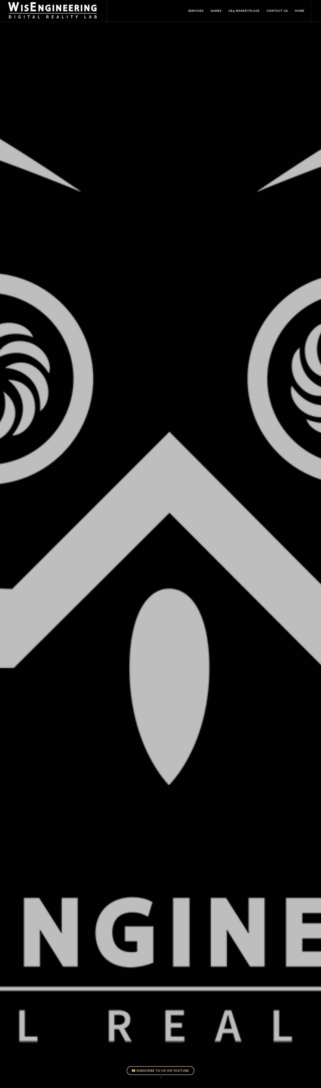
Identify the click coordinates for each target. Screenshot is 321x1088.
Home (299, 10)
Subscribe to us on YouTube (160, 1070)
